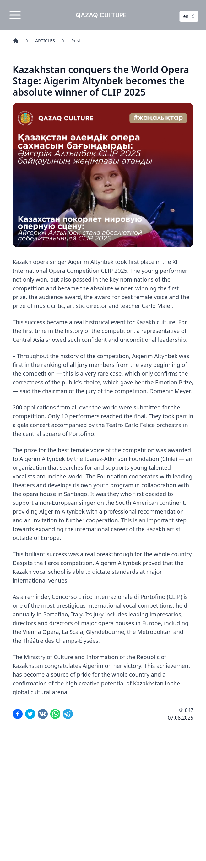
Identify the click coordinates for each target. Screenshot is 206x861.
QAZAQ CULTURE (101, 15)
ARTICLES (45, 41)
